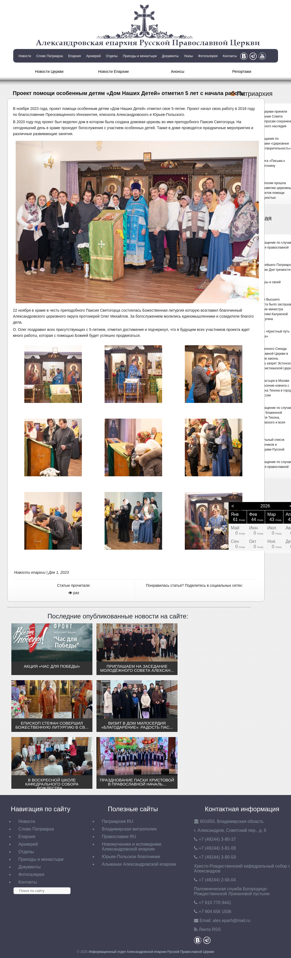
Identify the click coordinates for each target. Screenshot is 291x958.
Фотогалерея (208, 56)
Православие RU (119, 836)
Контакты (230, 56)
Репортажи (241, 71)
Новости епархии (29, 572)
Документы (170, 56)
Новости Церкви (49, 71)
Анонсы (177, 71)
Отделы (112, 56)
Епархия (74, 56)
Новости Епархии (113, 71)
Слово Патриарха (49, 56)
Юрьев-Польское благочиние (131, 856)
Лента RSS (210, 929)
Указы (188, 56)
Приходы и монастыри (140, 56)
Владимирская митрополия (129, 829)
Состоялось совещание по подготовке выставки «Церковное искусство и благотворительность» (265, 143)
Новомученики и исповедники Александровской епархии (131, 846)
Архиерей (93, 56)
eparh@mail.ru (231, 920)
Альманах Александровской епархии (139, 864)
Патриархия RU (117, 821)
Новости (25, 56)
